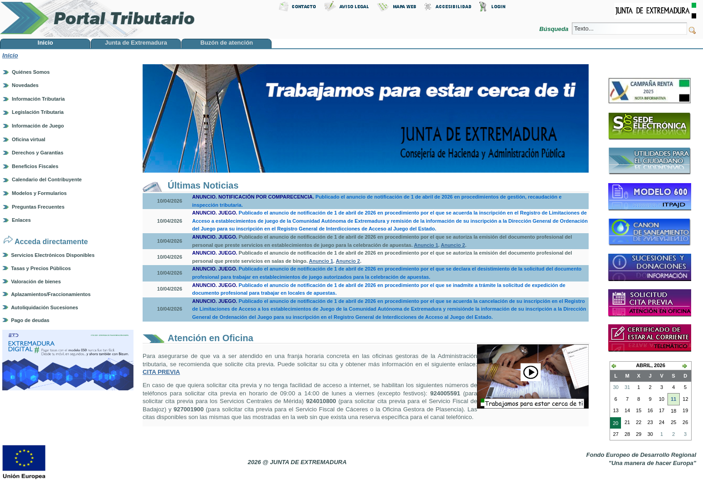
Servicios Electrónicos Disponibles (52, 255)
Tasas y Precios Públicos (41, 268)
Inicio (10, 55)
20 (614, 424)
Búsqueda (554, 29)
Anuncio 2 (453, 245)
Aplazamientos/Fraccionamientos (51, 294)
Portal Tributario (97, 18)
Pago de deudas (30, 320)
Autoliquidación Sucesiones (44, 307)
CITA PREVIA (161, 371)
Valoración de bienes (36, 281)
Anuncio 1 (426, 245)
